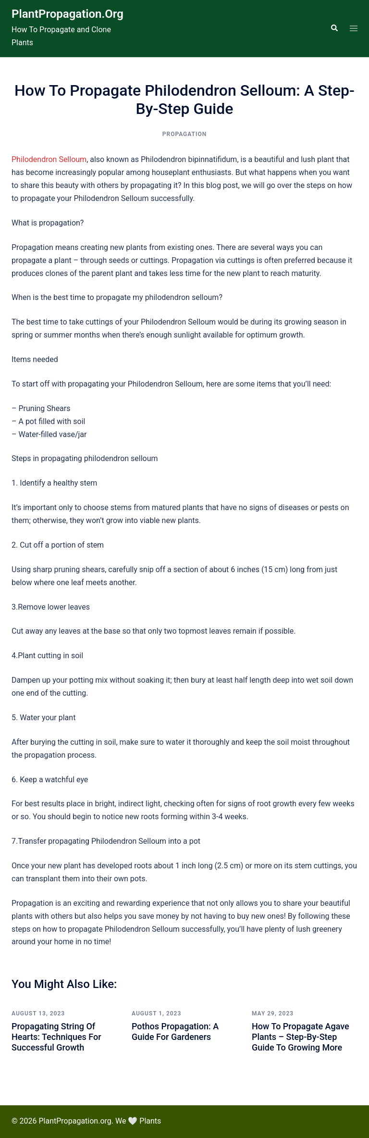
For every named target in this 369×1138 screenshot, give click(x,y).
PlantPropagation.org (67, 14)
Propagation (184, 134)
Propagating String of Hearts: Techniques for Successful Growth (56, 1036)
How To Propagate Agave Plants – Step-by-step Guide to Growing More (300, 1036)
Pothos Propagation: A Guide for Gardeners (175, 1031)
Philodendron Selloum (49, 159)
